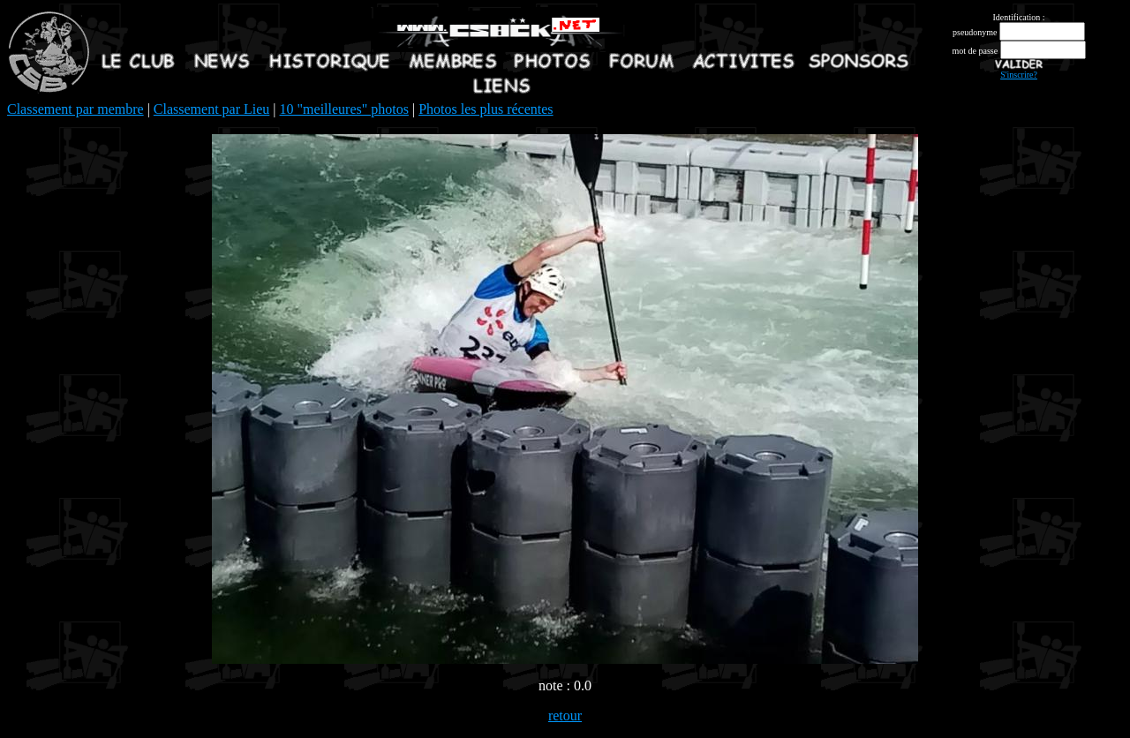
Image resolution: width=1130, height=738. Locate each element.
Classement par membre (75, 109)
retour (565, 715)
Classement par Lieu (212, 109)
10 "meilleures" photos (344, 109)
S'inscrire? (1018, 74)
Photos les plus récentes (485, 109)
